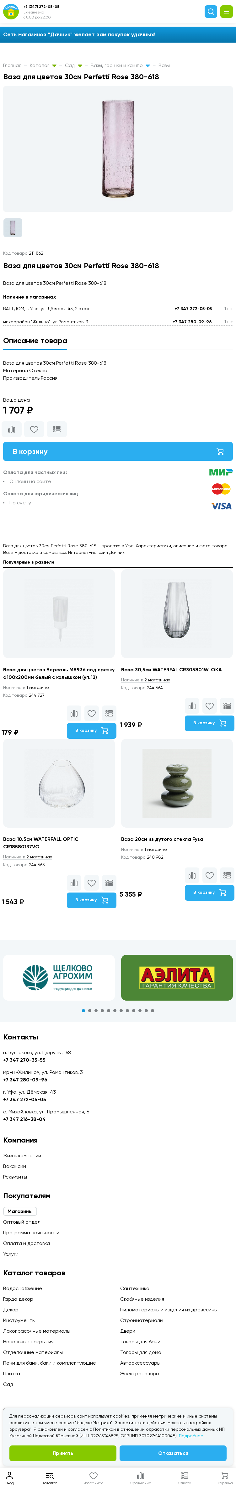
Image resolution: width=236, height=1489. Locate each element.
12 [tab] (152, 1010)
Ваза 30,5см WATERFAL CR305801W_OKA (171, 670)
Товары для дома (140, 1352)
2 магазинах (145, 679)
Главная (12, 65)
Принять (63, 1453)
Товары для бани (140, 1342)
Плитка (11, 1374)
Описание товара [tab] (35, 340)
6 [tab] (114, 1010)
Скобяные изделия (142, 1299)
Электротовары (139, 1374)
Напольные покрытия (28, 1342)
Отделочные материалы (33, 1352)
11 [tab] (146, 1010)
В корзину (118, 451)
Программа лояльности (31, 1233)
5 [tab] (108, 1010)
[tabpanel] (59, 977)
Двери (127, 1331)
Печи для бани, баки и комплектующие (49, 1363)
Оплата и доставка (26, 1243)
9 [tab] (133, 1010)
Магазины (20, 1211)
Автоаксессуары (140, 1363)
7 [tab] (121, 1010)
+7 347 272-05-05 (193, 308)
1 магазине (26, 687)
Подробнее (191, 1435)
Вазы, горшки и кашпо (120, 65)
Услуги (11, 1254)
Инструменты (19, 1320)
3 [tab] (96, 1010)
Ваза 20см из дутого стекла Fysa (162, 839)
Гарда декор (18, 1299)
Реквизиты (15, 1177)
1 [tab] (83, 1010)
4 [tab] (102, 1010)
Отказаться (173, 1453)
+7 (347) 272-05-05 (41, 6)
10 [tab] (140, 1010)
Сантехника (134, 1288)
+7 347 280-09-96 (192, 322)
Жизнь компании (22, 1155)
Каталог (43, 65)
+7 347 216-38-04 (24, 1119)
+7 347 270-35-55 (24, 1060)
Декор (11, 1310)
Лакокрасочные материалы (36, 1331)
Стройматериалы (141, 1320)
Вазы (164, 65)
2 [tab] (89, 1010)
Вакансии (14, 1166)
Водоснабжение (22, 1288)
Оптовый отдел (21, 1222)
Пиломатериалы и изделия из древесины (168, 1310)
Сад (73, 65)
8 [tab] (127, 1010)
